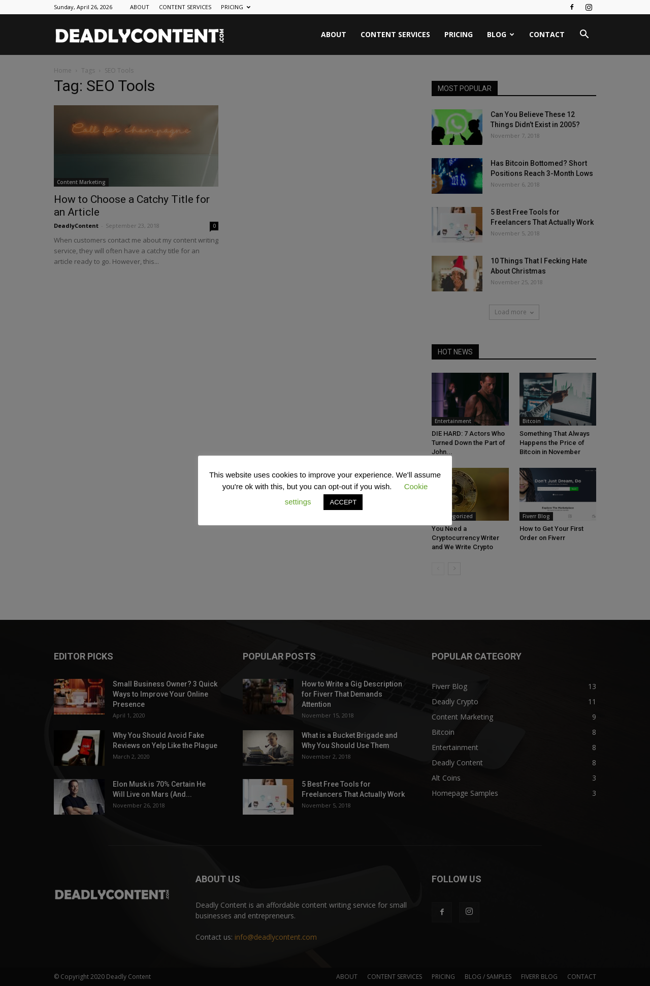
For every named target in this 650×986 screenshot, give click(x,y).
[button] (584, 35)
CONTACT (547, 34)
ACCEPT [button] (343, 502)
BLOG (500, 34)
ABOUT (139, 7)
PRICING (235, 7)
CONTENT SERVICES (185, 7)
